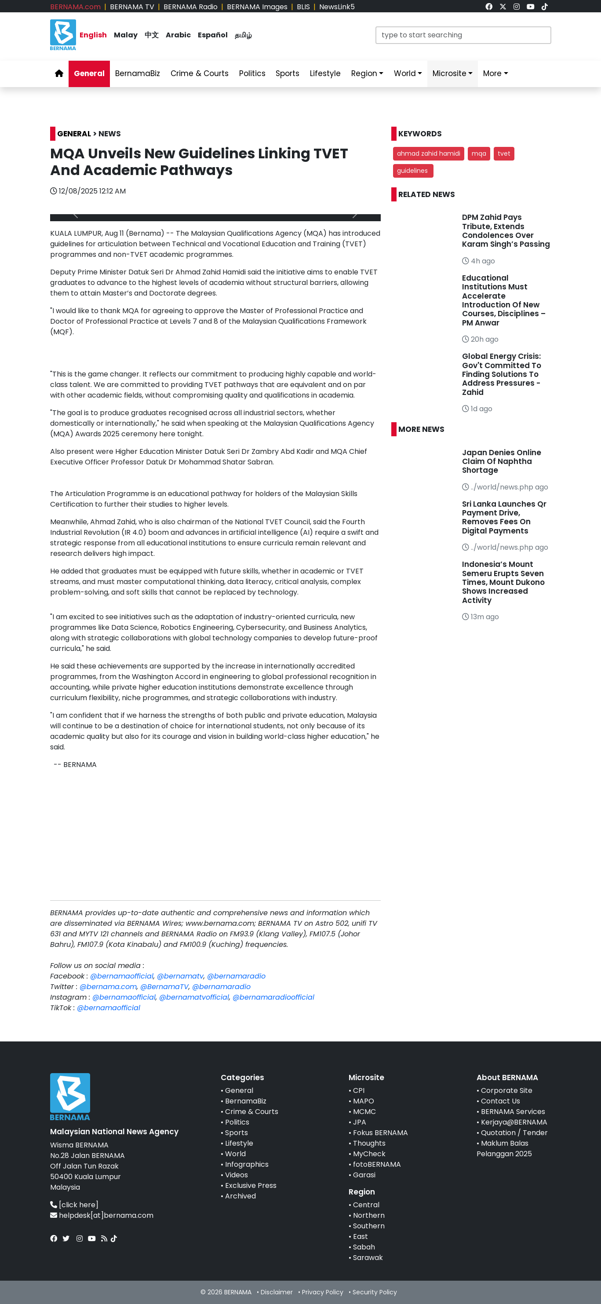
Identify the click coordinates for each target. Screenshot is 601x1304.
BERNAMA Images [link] (257, 7)
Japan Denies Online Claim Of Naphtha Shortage (501, 461)
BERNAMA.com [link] (75, 7)
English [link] (93, 35)
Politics (237, 1122)
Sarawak (368, 1258)
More (492, 73)
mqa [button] (479, 153)
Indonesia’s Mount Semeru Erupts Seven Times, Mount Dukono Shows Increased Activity (503, 582)
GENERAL (74, 133)
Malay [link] (126, 35)
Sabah (364, 1247)
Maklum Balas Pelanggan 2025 (504, 1148)
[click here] (78, 1205)
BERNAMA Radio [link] (191, 7)
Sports (236, 1133)
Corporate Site (506, 1090)
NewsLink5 (337, 7)
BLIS (303, 7)
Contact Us (500, 1101)
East (360, 1236)
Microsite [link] (449, 73)
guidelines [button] (413, 170)
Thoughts (369, 1143)
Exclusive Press (251, 1185)
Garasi (364, 1175)
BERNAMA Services (513, 1112)
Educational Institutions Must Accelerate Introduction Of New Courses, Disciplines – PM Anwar (504, 300)
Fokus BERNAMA (380, 1133)
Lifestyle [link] (325, 73)
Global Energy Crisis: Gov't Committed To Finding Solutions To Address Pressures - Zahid (501, 374)
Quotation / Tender (514, 1133)
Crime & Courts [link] (200, 73)
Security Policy (375, 1292)
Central (366, 1205)
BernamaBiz (245, 1101)
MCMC (364, 1112)
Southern (369, 1226)
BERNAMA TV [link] (132, 7)
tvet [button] (504, 153)
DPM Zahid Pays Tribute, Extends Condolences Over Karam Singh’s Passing (506, 230)
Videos (236, 1175)
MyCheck (369, 1154)
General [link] (89, 73)
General (239, 1090)
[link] (488, 7)
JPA (359, 1122)
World (235, 1154)
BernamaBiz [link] (137, 73)
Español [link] (213, 35)
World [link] (405, 73)
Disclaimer (277, 1292)
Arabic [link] (178, 35)
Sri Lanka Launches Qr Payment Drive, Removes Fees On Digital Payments (504, 517)
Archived (240, 1196)
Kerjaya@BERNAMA (514, 1122)
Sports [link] (287, 73)
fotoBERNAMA (377, 1164)
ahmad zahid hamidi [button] (428, 153)
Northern (369, 1215)
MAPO (363, 1101)
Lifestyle (239, 1143)
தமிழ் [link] (243, 35)
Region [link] (364, 73)
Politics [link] (252, 73)
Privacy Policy (322, 1292)
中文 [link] (152, 35)
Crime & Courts (251, 1112)
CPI (358, 1090)
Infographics (247, 1164)
